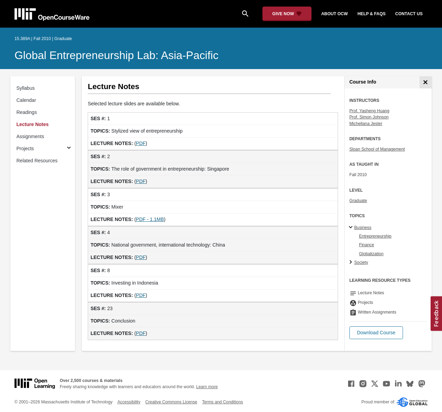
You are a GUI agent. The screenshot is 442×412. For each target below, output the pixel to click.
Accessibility (129, 402)
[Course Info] (426, 82)
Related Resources (37, 160)
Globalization (371, 253)
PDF (141, 143)
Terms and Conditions (222, 402)
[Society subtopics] (351, 262)
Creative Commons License (171, 402)
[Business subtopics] (351, 227)
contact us (409, 13)
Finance (366, 244)
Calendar (26, 100)
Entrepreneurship (375, 236)
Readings (27, 112)
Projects (25, 148)
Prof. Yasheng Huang (369, 110)
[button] (376, 332)
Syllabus (26, 88)
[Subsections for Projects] (69, 148)
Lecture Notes (33, 124)
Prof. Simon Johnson (369, 117)
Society (361, 262)
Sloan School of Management (377, 149)
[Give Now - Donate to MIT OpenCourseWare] (287, 14)
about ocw (334, 13)
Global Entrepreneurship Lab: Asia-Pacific (117, 55)
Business (363, 227)
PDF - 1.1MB (150, 219)
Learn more (207, 386)
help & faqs (371, 13)
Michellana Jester (365, 123)
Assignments (30, 136)
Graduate (358, 200)
